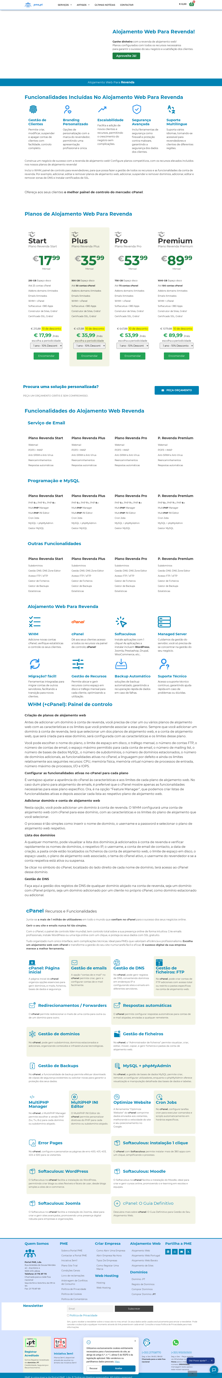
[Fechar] (160, 1344)
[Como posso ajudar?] (214, 1370)
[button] (168, 1251)
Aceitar (143, 1371)
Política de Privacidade (83, 1315)
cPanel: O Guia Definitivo (148, 1203)
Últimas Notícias (105, 4)
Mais (142, 1364)
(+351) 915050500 (181, 1352)
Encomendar (46, 355)
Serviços (65, 4)
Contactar (126, 4)
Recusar (119, 1371)
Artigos (83, 4)
